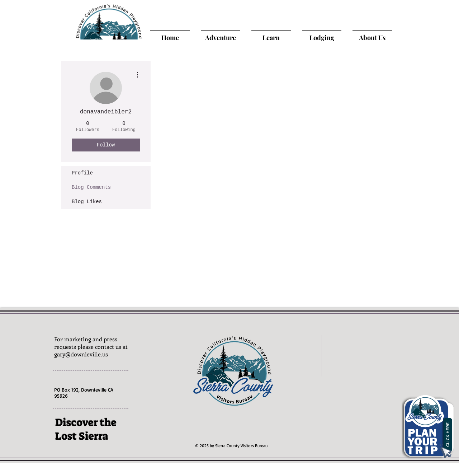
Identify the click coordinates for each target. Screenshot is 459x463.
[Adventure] (220, 37)
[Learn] (271, 37)
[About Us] (372, 37)
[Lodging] (321, 37)
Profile (82, 173)
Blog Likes (87, 202)
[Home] (170, 37)
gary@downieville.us (81, 354)
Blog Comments (91, 187)
